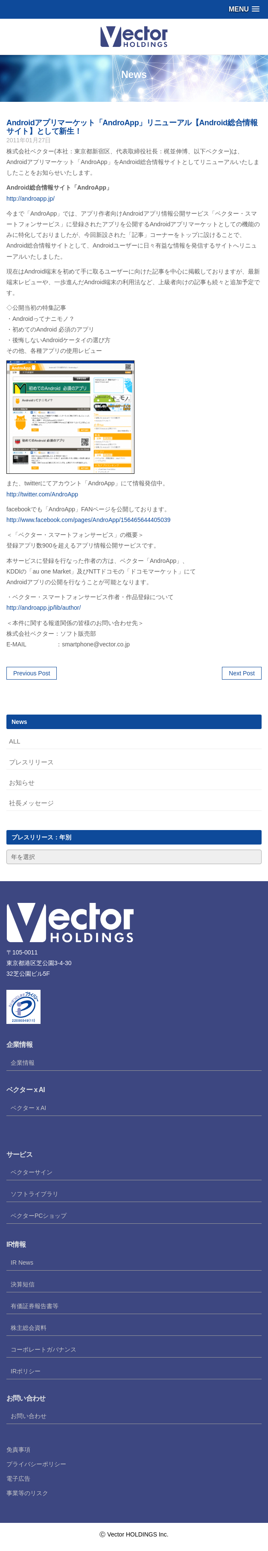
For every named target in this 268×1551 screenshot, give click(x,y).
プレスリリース (31, 762)
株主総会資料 (29, 1327)
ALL (14, 741)
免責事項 (18, 1449)
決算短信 (23, 1284)
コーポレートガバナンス (43, 1349)
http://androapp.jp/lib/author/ (43, 607)
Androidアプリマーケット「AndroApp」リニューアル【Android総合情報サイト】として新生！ (131, 126)
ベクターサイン (31, 1172)
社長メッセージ (31, 803)
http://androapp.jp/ (30, 198)
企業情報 (23, 1062)
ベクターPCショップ (39, 1215)
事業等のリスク (27, 1493)
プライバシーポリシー (36, 1464)
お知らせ (22, 782)
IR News (22, 1262)
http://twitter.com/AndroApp (42, 494)
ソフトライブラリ (34, 1194)
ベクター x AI (28, 1107)
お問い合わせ (29, 1416)
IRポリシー (26, 1371)
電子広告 (18, 1478)
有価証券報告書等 (34, 1306)
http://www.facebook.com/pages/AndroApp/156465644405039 (88, 519)
